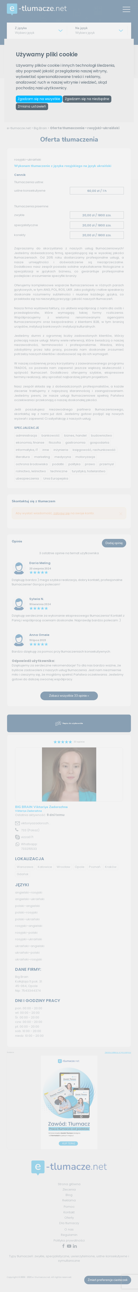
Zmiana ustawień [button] (34, 109)
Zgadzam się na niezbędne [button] (93, 99)
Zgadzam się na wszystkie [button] (41, 99)
